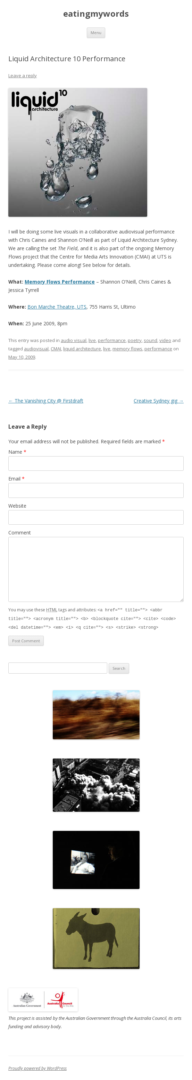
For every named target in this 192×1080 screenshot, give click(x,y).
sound (150, 340)
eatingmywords (96, 13)
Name (17, 451)
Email (16, 478)
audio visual (73, 340)
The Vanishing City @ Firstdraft (45, 400)
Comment (19, 532)
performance (112, 340)
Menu (96, 32)
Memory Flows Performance (60, 281)
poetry (135, 340)
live (92, 340)
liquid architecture (82, 349)
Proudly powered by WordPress (37, 1067)
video (165, 340)
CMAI (56, 349)
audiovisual (36, 349)
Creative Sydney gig (159, 400)
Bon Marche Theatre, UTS (56, 306)
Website (17, 505)
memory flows (127, 349)
